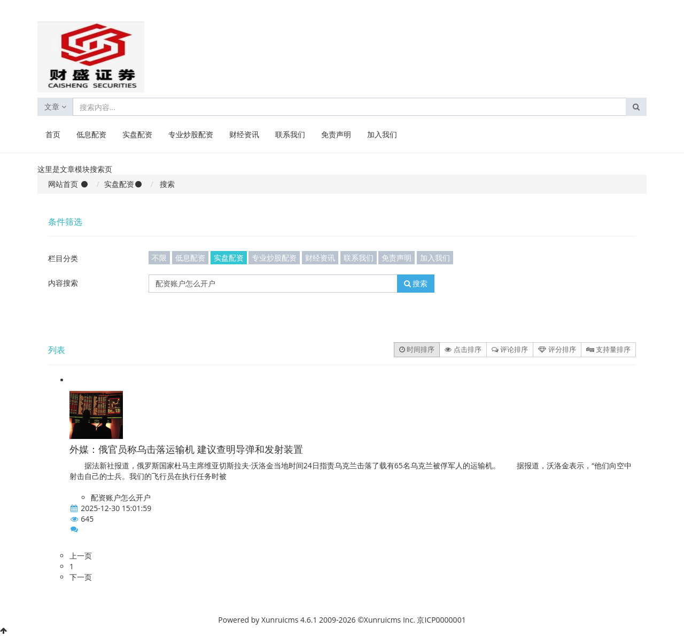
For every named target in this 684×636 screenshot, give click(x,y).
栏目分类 (63, 258)
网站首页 (63, 184)
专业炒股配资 (190, 134)
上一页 (80, 556)
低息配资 (91, 134)
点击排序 (463, 349)
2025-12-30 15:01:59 (116, 508)
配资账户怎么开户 (121, 497)
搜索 (416, 283)
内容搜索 (63, 283)
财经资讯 (244, 134)
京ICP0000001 (441, 620)
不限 (159, 258)
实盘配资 (137, 134)
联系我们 (290, 134)
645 (87, 519)
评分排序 (557, 349)
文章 (55, 106)
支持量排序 (608, 349)
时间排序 (416, 349)
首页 (52, 134)
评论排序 (510, 349)
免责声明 (336, 134)
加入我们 (382, 134)
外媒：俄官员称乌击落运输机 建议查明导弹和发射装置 (186, 449)
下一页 (80, 577)
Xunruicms (279, 620)
